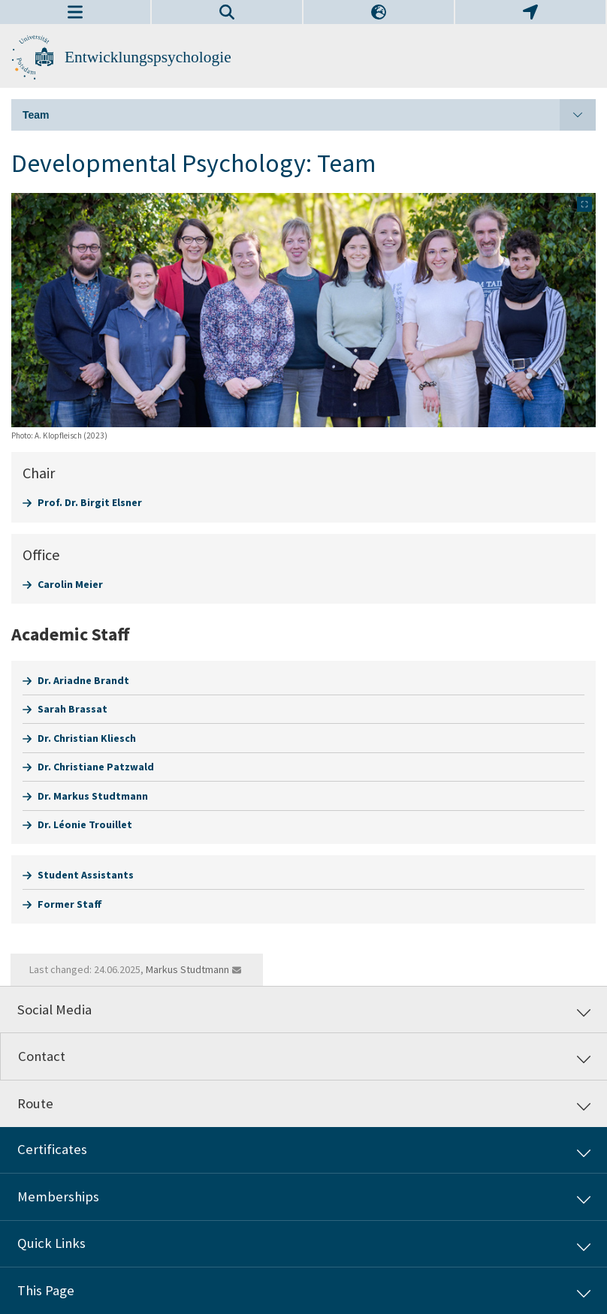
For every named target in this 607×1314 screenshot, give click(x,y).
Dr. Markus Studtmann (93, 796)
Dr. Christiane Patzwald (96, 766)
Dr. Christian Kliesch (87, 738)
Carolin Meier (70, 584)
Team (309, 115)
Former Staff (70, 904)
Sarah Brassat (72, 709)
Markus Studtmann (187, 969)
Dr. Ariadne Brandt (83, 680)
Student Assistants (86, 875)
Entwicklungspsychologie (148, 57)
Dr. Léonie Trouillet (85, 824)
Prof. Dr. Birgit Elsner (90, 502)
